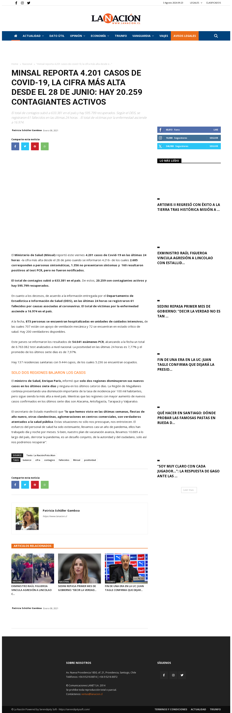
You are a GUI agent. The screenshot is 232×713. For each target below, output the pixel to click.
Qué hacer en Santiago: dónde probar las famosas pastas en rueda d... (186, 418)
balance (27, 459)
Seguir (214, 137)
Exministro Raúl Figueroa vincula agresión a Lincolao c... (31, 590)
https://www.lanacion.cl (55, 516)
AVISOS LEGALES (185, 36)
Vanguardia (143, 36)
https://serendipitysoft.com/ (74, 709)
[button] (216, 36)
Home (14, 64)
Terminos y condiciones (171, 709)
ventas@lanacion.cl (92, 694)
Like (216, 129)
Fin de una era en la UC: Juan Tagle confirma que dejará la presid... (185, 364)
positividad (90, 459)
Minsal (76, 459)
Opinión (77, 36)
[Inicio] (15, 36)
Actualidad (33, 36)
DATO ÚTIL (57, 36)
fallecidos (64, 459)
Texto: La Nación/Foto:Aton (40, 455)
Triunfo (121, 36)
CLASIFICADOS (213, 2)
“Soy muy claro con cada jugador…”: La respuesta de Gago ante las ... (188, 471)
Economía (100, 36)
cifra (37, 459)
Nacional (27, 64)
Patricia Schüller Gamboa (27, 130)
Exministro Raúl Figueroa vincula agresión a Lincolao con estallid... (185, 258)
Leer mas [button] (188, 490)
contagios (49, 459)
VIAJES (163, 36)
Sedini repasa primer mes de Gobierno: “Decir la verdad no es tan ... (188, 311)
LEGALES (196, 2)
